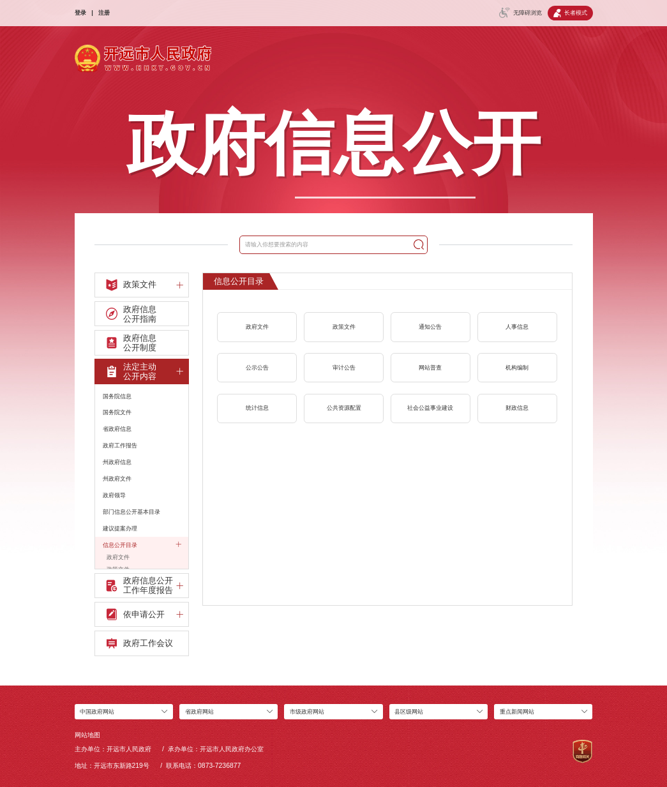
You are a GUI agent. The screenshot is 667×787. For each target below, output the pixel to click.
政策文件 (344, 327)
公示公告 (257, 367)
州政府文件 (117, 479)
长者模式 (570, 13)
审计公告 (344, 367)
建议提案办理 (120, 528)
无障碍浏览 (520, 13)
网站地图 (87, 734)
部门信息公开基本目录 (131, 512)
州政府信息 (117, 462)
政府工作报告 (120, 445)
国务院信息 (117, 396)
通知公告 (430, 327)
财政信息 (517, 408)
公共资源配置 (344, 408)
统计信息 (257, 408)
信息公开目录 (142, 544)
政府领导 (114, 495)
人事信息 (517, 327)
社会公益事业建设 (430, 408)
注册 (104, 13)
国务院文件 (117, 412)
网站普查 (430, 367)
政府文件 (118, 557)
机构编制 (517, 367)
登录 (80, 13)
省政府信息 (117, 429)
